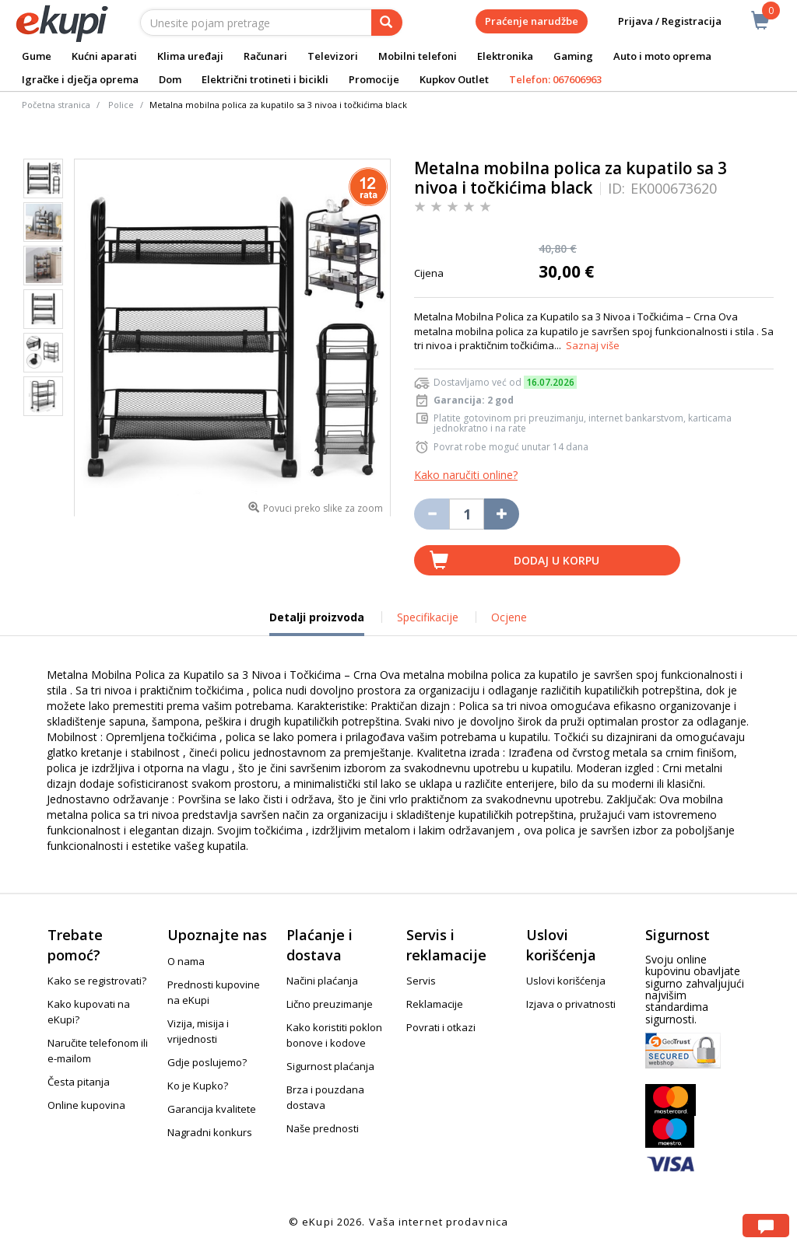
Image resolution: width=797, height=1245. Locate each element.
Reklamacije (434, 1004)
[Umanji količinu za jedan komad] (431, 514)
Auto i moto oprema (662, 56)
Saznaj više (593, 345)
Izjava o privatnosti (571, 1004)
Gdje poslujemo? (207, 1062)
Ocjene (509, 617)
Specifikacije (427, 617)
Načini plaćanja (322, 981)
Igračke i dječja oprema (80, 79)
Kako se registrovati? (96, 981)
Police (121, 104)
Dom (170, 79)
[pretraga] (386, 22)
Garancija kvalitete (211, 1109)
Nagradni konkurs (209, 1132)
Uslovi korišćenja (566, 981)
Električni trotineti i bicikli (265, 79)
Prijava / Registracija (659, 21)
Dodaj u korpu (556, 560)
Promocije (374, 79)
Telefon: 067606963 (555, 79)
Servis (421, 981)
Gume (36, 56)
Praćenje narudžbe (531, 21)
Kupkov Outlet (454, 79)
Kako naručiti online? (466, 474)
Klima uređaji (190, 56)
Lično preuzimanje (329, 1004)
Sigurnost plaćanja (330, 1066)
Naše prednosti (322, 1128)
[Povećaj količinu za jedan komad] (501, 514)
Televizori (332, 56)
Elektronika (505, 56)
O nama (186, 961)
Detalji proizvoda (316, 623)
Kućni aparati (104, 56)
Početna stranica (56, 104)
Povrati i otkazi (441, 1027)
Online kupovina (86, 1105)
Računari (265, 56)
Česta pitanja (78, 1082)
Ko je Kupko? (197, 1086)
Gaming (573, 56)
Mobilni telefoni (417, 56)
